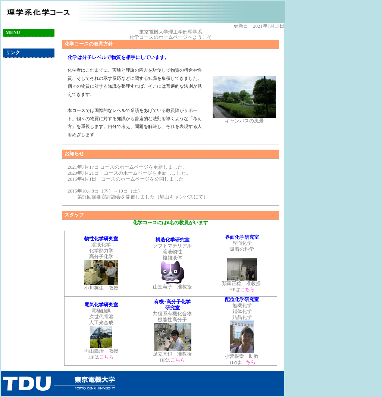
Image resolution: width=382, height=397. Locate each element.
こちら (247, 289)
